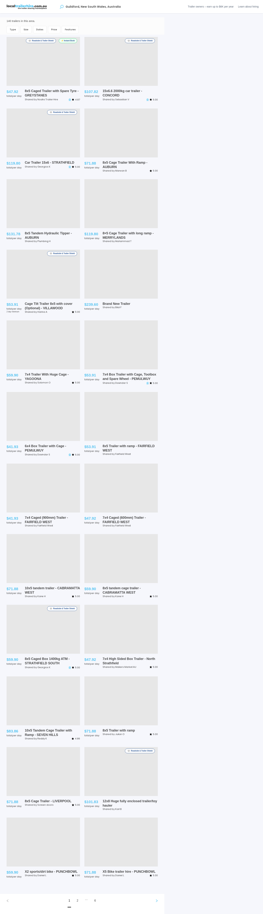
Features (70, 29)
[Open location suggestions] (62, 6)
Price (54, 29)
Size (26, 29)
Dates (39, 29)
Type (13, 29)
